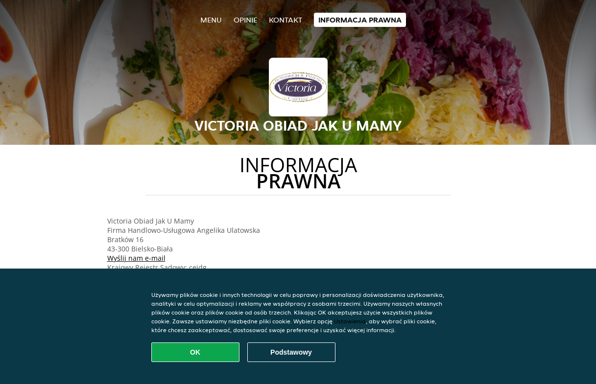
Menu (211, 20)
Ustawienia (350, 321)
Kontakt (285, 20)
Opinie (245, 20)
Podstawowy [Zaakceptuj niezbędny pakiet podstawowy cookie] (291, 352)
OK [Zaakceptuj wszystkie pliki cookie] (195, 352)
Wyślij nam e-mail (136, 258)
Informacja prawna (360, 20)
